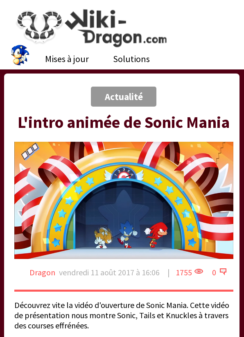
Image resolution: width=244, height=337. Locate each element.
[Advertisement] (64, 71)
